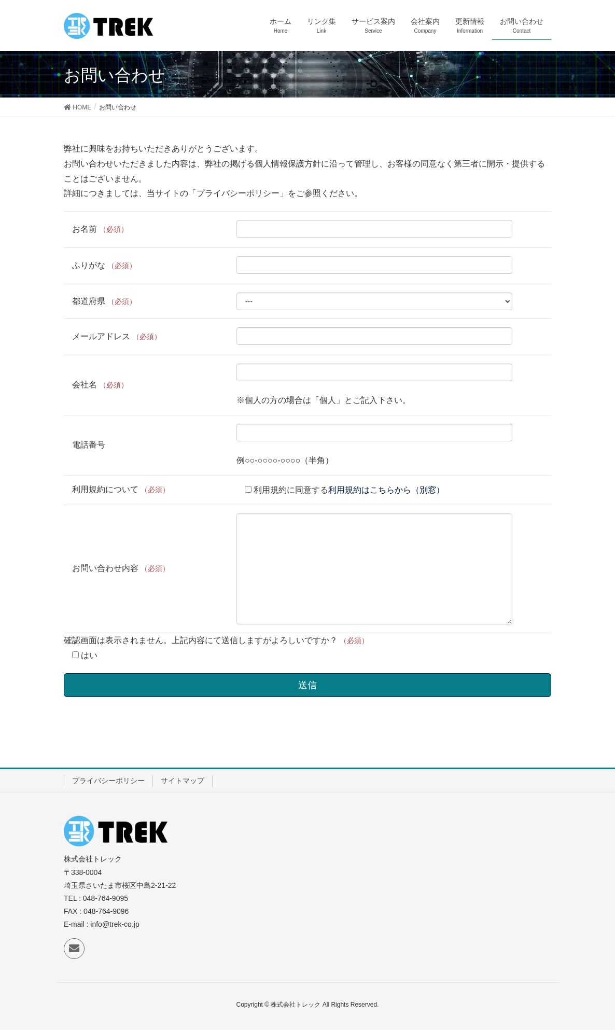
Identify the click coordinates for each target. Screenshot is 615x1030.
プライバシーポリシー (108, 780)
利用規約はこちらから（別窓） (386, 489)
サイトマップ (182, 780)
